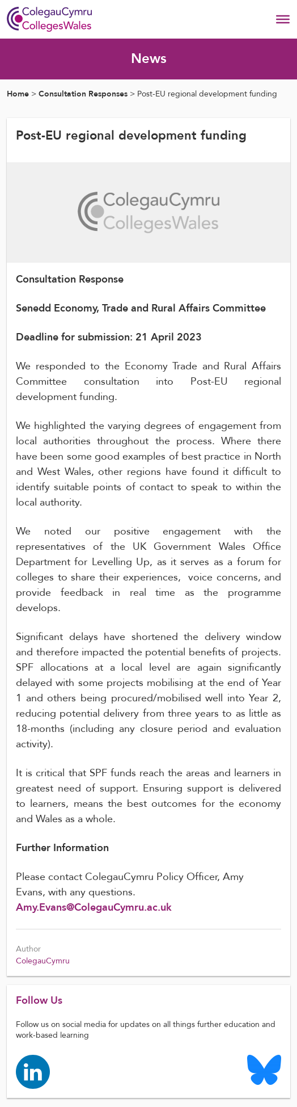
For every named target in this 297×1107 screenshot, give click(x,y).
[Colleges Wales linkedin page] (33, 1071)
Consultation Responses (83, 94)
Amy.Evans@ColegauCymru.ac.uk (95, 907)
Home (18, 94)
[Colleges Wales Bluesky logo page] (264, 1069)
